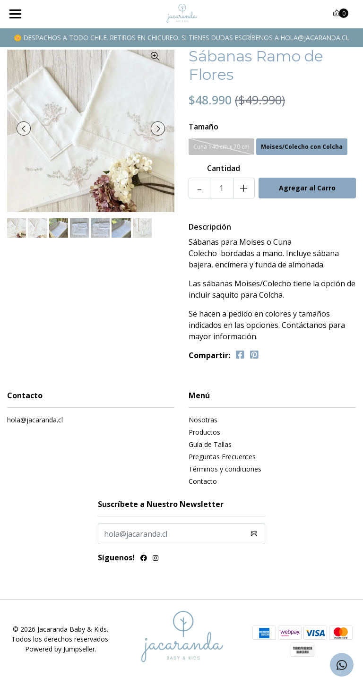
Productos (204, 432)
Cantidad (223, 168)
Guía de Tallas (210, 444)
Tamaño (203, 126)
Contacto (203, 481)
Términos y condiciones (225, 468)
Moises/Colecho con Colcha (302, 147)
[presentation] (24, 128)
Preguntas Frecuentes (222, 456)
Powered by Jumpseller (60, 648)
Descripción (210, 227)
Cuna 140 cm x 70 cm (221, 147)
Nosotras (203, 419)
